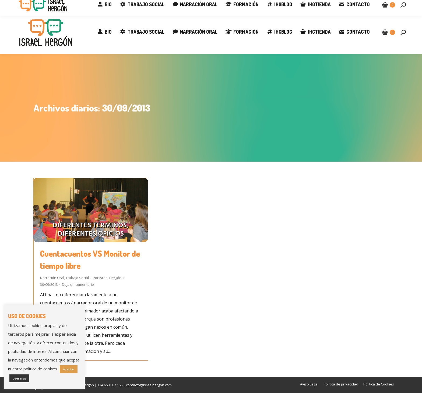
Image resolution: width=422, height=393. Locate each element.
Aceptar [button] (68, 369)
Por (107, 277)
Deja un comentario (78, 284)
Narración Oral (52, 277)
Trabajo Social (77, 277)
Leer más (19, 378)
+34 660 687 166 (34, 5)
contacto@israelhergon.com (86, 5)
